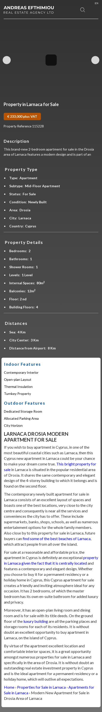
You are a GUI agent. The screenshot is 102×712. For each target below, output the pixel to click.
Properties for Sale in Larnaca (41, 687)
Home (9, 687)
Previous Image (7, 60)
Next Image (95, 60)
